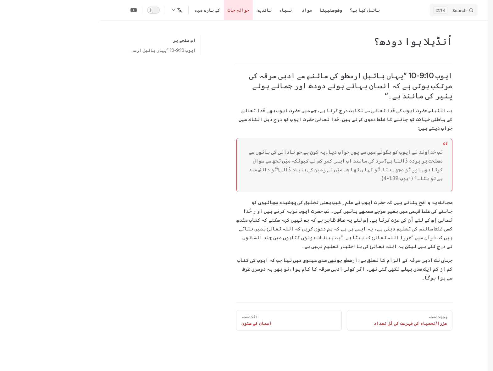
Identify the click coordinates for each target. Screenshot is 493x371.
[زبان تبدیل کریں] (76, 10)
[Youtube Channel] (33, 10)
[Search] (353, 10)
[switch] (53, 10)
